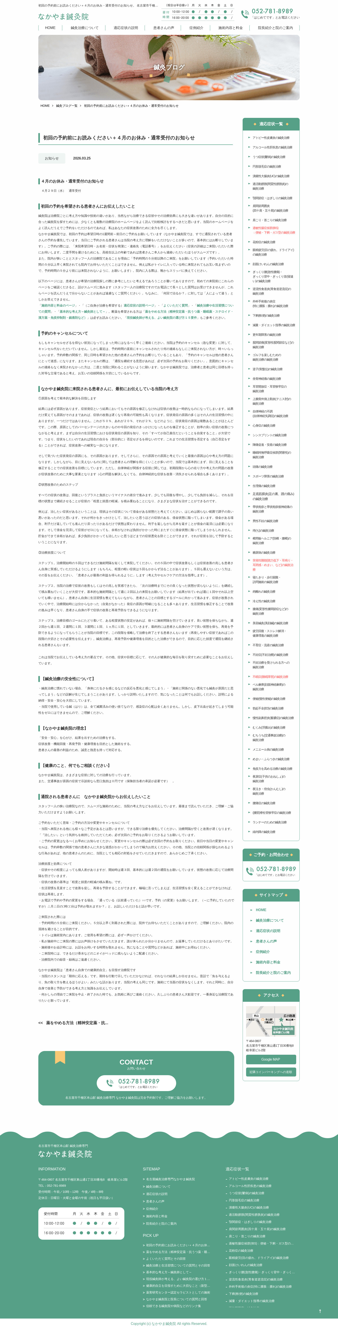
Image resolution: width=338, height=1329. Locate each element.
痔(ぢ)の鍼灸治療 (263, 530)
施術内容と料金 (230, 28)
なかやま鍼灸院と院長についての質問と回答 (176, 1299)
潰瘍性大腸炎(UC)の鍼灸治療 (271, 176)
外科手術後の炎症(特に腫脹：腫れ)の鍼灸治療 (270, 304)
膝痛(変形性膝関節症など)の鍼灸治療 (270, 611)
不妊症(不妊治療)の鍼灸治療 (270, 654)
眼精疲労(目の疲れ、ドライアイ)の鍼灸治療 (273, 252)
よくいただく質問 (175, 305)
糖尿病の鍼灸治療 (264, 552)
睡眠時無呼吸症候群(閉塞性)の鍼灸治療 (272, 455)
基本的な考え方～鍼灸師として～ (82, 311)
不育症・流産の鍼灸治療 (268, 645)
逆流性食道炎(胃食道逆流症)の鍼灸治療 (272, 291)
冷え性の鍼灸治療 (264, 601)
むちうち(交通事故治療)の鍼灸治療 (269, 738)
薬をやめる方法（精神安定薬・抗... (77, 1023)
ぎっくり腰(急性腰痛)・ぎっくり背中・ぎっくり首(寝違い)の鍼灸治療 (273, 276)
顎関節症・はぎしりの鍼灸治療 (272, 198)
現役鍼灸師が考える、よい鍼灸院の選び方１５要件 (162, 317)
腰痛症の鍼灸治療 (264, 803)
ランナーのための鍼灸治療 (270, 822)
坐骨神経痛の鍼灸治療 (267, 378)
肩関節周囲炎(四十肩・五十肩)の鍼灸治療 (270, 208)
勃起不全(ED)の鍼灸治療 (268, 708)
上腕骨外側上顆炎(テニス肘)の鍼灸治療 (272, 401)
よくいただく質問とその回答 (166, 1258)
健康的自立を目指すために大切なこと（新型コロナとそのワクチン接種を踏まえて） (178, 1285)
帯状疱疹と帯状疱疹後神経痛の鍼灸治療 (272, 509)
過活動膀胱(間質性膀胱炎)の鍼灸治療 (270, 186)
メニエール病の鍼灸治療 (268, 749)
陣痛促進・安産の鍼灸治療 (270, 444)
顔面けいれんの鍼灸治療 (268, 264)
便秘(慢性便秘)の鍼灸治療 (269, 698)
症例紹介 (196, 28)
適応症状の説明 (126, 28)
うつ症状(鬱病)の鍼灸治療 (269, 157)
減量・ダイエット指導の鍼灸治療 (274, 325)
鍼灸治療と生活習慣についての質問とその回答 (178, 1265)
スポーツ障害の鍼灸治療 (268, 476)
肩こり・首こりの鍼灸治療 (270, 220)
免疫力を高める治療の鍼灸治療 (272, 768)
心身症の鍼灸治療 (264, 425)
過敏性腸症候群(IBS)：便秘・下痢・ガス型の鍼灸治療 (274, 230)
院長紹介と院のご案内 (275, 28)
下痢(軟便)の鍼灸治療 (266, 315)
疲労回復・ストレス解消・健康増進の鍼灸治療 (270, 633)
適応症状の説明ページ (139, 305)
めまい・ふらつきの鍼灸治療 (271, 759)
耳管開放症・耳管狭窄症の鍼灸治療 (270, 389)
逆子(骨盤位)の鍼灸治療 (267, 369)
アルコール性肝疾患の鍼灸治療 (272, 147)
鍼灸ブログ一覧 (67, 105)
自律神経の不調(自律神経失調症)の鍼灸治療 (270, 414)
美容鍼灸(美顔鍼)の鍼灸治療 (270, 623)
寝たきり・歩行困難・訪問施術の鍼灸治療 (267, 580)
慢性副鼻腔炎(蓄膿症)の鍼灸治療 (273, 718)
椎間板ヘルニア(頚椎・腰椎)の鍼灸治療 (272, 541)
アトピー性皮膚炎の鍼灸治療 (271, 137)
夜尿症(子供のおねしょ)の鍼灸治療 (269, 779)
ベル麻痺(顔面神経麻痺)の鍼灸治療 (269, 687)
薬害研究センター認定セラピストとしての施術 (178, 1292)
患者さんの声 (163, 28)
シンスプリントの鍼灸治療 (270, 435)
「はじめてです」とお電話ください (137, 1086)
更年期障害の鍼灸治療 (267, 334)
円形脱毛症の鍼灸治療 (267, 166)
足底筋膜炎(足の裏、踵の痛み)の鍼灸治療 (273, 496)
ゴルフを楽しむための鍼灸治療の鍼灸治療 (267, 357)
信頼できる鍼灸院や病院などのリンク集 (173, 1306)
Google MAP (270, 1059)
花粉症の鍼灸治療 (264, 242)
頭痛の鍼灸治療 (262, 466)
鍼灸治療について (85, 28)
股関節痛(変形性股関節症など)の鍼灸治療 (273, 345)
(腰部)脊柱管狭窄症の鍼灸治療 (272, 812)
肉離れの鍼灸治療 (264, 591)
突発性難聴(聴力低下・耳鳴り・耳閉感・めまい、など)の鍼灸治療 (273, 565)
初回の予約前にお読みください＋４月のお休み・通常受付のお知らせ (178, 1245)
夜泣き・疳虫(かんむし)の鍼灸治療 (269, 791)
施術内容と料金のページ (58, 305)
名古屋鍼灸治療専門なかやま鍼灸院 (170, 1179)
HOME (50, 28)
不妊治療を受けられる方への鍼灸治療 (271, 665)
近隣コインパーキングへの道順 (270, 1072)
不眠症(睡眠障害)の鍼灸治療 (270, 676)
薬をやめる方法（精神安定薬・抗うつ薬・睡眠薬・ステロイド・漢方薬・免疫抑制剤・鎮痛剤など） (178, 1252)
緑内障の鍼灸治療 (264, 832)
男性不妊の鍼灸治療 (265, 521)
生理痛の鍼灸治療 (264, 486)
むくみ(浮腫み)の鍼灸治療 (269, 727)
